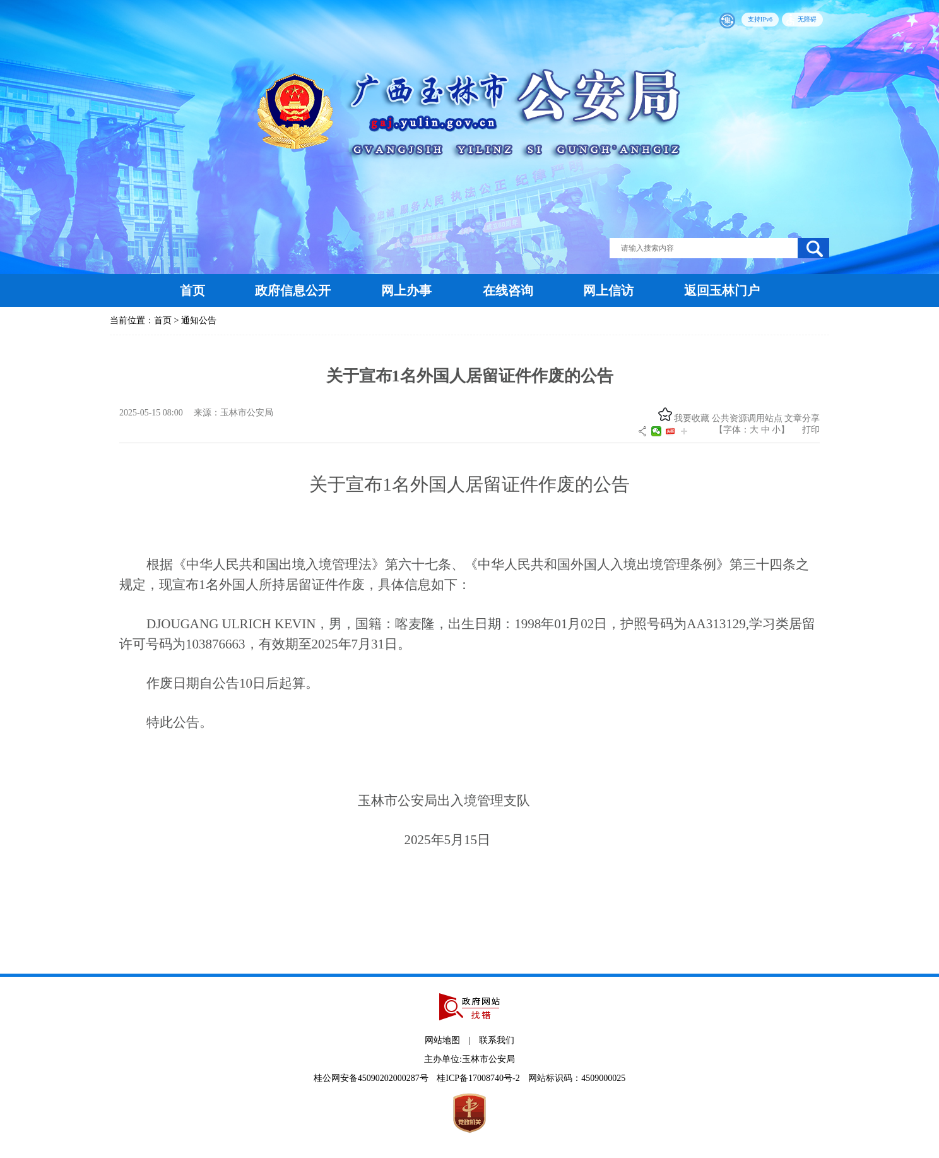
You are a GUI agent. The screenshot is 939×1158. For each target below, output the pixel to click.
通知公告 (198, 320)
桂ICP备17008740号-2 (479, 1078)
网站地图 (442, 1040)
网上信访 (608, 290)
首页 (192, 290)
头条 (670, 431)
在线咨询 (508, 290)
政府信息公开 (293, 290)
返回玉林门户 (722, 290)
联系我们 (496, 1040)
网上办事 (406, 290)
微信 (656, 431)
